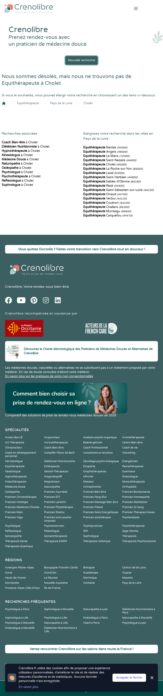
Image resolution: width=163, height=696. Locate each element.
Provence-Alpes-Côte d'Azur (22, 587)
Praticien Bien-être (94, 491)
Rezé (103, 186)
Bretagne (89, 567)
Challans (106, 207)
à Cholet (20, 142)
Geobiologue (13, 471)
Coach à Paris (91, 622)
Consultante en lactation (98, 452)
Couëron (106, 203)
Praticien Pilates (93, 507)
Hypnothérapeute (16, 476)
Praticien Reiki (14, 512)
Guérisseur (128, 471)
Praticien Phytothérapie (58, 507)
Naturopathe (52, 486)
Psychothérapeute (133, 525)
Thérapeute (129, 536)
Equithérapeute (28, 103)
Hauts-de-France (15, 577)
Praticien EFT (52, 496)
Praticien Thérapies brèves (138, 512)
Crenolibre (13, 287)
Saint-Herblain (110, 177)
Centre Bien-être (132, 442)
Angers (105, 152)
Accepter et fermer (129, 677)
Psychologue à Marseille (19, 622)
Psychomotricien (54, 525)
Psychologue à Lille (55, 617)
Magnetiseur (52, 481)
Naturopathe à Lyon (95, 609)
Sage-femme (130, 530)
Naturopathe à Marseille (137, 617)
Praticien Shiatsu (54, 512)
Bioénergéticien (92, 442)
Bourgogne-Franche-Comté (61, 567)
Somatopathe (13, 536)
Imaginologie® (53, 476)
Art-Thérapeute (14, 442)
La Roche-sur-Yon (113, 169)
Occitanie (89, 582)
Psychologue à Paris (17, 609)
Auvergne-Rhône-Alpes (19, 567)
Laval (103, 173)
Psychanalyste (130, 517)
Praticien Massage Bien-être (100, 502)
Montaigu (107, 211)
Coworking (128, 452)
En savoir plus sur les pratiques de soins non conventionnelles (49, 376)
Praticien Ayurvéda (55, 491)
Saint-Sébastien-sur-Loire (118, 190)
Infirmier (88, 476)
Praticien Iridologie (16, 502)
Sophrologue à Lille (16, 617)
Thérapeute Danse (16, 541)
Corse (8, 572)
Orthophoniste (92, 486)
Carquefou (107, 215)
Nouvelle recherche (81, 60)
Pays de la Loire (61, 103)
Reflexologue (13, 530)
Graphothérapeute (94, 471)
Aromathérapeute (133, 437)
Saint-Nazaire (109, 160)
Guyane (126, 572)
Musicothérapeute (133, 481)
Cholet (88, 103)
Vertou (105, 198)
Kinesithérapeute (15, 481)
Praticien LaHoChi (55, 502)
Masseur (88, 481)
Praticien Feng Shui (95, 496)
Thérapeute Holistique (96, 541)
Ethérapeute (52, 466)
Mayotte (127, 577)
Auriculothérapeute (56, 442)
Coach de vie (130, 447)
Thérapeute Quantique (19, 546)
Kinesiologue (130, 476)
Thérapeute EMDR (55, 541)
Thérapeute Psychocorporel (139, 541)
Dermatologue (14, 461)
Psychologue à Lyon (134, 622)
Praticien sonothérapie (97, 517)
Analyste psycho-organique (100, 437)
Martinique (90, 577)
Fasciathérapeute (132, 466)
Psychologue (12, 525)
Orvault (105, 194)
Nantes (105, 147)
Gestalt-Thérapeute (56, 471)
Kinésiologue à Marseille (20, 627)
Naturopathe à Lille (56, 622)
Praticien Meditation (134, 502)
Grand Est (50, 572)
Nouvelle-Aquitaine (56, 582)
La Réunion (51, 577)
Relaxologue (51, 530)
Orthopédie (129, 486)
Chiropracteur (13, 447)
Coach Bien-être (54, 447)
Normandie (12, 582)
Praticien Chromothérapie (21, 496)
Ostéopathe (12, 491)
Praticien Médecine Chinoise (22, 507)
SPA (85, 530)
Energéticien (130, 461)
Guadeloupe (90, 572)
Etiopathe (89, 466)
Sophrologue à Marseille (59, 609)
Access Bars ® (13, 437)
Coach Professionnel (95, 447)
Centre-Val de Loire (134, 567)
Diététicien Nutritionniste (59, 461)
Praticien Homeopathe (136, 496)
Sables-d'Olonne (112, 181)
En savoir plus (28, 687)
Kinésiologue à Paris (95, 617)
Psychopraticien (93, 525)
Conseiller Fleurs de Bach (59, 452)
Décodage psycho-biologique (101, 461)
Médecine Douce (15, 486)
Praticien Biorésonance (136, 491)
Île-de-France (52, 587)
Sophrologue (91, 536)
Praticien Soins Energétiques (100, 512)
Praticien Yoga (14, 517)
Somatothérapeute (55, 536)
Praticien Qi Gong (133, 507)
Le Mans (106, 156)
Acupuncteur (52, 437)
